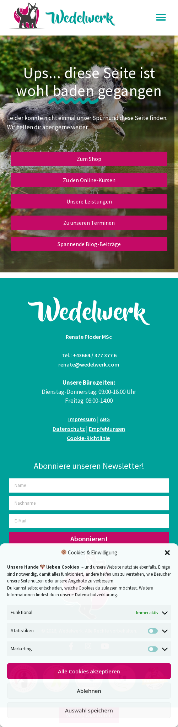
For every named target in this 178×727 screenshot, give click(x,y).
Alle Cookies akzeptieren (89, 671)
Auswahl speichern (89, 710)
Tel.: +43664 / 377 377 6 (89, 355)
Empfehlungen (107, 428)
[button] (167, 552)
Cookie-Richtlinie (88, 437)
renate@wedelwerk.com (88, 364)
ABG (105, 419)
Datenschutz (69, 428)
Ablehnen (89, 690)
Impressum (82, 419)
